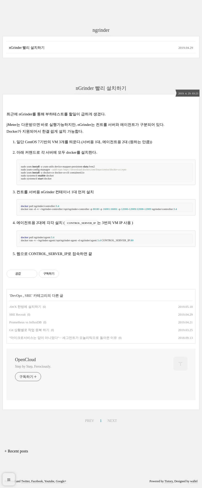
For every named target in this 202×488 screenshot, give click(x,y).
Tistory (168, 481)
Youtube (49, 481)
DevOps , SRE (21, 296)
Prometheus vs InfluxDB (25, 322)
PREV (89, 421)
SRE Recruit (17, 314)
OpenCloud (25, 359)
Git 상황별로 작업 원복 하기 (29, 330)
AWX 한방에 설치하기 (25, 307)
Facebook (37, 481)
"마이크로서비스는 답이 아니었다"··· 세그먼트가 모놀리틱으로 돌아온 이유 (63, 338)
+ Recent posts (16, 451)
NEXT (112, 421)
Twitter (25, 481)
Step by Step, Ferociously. (33, 366)
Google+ (61, 481)
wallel (193, 481)
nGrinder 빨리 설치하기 (27, 48)
